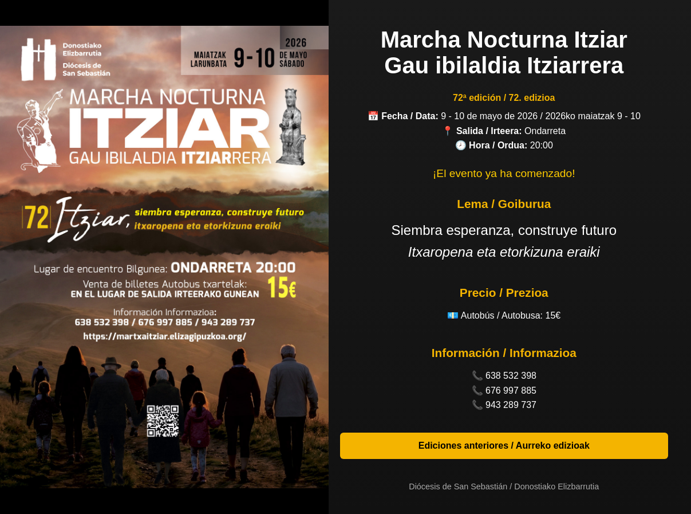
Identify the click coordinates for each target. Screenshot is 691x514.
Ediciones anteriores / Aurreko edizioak (504, 445)
